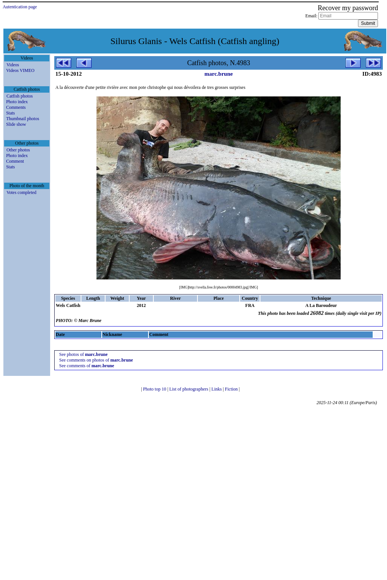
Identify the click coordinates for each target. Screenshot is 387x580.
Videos (12, 64)
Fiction (232, 389)
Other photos (18, 150)
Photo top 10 (155, 389)
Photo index (17, 101)
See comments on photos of (96, 360)
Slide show (16, 124)
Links (217, 389)
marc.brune (219, 74)
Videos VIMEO (20, 70)
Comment (15, 161)
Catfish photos (19, 96)
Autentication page (20, 6)
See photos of (83, 354)
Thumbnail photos (22, 118)
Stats (10, 113)
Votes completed (21, 192)
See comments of (86, 365)
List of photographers (189, 389)
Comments (16, 107)
